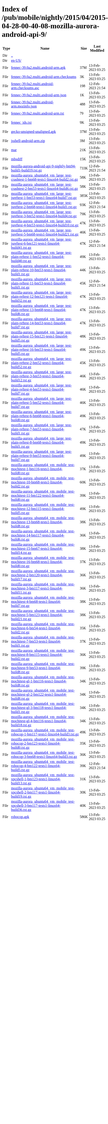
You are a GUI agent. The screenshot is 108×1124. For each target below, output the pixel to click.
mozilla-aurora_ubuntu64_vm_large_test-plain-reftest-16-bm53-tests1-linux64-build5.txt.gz (41, 349)
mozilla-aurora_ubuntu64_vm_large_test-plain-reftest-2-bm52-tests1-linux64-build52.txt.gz (41, 363)
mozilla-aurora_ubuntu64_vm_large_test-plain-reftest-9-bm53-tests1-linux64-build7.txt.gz (41, 456)
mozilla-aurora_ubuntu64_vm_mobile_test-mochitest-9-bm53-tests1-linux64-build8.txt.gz (43, 668)
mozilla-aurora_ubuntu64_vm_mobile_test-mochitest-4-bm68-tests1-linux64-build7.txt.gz (43, 602)
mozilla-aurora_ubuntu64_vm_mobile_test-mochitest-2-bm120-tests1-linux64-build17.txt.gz (43, 575)
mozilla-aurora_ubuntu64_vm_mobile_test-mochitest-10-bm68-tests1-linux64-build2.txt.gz (43, 482)
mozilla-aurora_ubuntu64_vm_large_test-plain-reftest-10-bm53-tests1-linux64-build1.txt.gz (41, 270)
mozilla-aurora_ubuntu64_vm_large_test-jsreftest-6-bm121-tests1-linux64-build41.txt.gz (41, 243)
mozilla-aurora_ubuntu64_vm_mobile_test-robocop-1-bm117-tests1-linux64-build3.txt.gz (45, 732)
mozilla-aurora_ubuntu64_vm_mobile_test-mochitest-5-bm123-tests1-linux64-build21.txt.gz (43, 615)
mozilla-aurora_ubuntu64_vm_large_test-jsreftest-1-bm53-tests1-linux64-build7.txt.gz (44, 196)
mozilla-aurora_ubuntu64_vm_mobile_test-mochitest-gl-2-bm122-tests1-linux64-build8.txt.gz (43, 694)
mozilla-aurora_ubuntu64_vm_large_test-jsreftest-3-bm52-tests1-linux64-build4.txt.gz (44, 214)
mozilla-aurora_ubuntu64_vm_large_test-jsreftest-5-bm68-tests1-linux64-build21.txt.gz (44, 232)
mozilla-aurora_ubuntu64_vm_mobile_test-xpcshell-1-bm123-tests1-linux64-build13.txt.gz (43, 779)
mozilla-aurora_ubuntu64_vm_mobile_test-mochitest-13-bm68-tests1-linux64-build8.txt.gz (43, 522)
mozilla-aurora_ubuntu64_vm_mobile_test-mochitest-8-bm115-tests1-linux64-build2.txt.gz (43, 655)
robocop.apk (20, 817)
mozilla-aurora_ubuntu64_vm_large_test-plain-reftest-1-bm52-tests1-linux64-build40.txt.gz (41, 257)
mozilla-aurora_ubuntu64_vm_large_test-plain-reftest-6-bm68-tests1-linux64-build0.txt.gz (41, 416)
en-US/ (16, 60)
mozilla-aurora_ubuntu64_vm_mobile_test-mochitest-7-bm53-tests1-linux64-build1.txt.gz (43, 641)
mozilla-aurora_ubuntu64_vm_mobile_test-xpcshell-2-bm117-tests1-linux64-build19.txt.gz (43, 792)
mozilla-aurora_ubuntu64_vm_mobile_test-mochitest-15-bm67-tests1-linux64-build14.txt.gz (43, 548)
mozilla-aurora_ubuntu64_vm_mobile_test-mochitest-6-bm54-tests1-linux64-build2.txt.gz (43, 628)
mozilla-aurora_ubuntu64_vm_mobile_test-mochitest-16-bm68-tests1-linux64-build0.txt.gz (43, 562)
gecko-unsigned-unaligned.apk (33, 132)
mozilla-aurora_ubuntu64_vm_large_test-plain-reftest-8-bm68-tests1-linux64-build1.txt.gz (41, 442)
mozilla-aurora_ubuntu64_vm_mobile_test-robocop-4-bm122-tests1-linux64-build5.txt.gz (43, 766)
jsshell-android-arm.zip (28, 141)
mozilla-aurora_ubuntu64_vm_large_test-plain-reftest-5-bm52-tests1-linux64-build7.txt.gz (41, 403)
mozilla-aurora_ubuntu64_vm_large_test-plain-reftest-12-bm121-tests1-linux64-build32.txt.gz (41, 296)
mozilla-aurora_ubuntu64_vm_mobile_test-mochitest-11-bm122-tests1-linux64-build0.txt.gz (43, 495)
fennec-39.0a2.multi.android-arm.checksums (43, 77)
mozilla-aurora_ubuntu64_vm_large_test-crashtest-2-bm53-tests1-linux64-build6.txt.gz (44, 186)
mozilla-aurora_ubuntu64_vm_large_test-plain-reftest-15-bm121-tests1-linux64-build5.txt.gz (41, 336)
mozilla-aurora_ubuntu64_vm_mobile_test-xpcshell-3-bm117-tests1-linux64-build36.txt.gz (43, 805)
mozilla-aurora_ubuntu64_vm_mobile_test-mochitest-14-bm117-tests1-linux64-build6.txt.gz (43, 535)
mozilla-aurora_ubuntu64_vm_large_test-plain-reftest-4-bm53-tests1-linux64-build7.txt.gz (41, 389)
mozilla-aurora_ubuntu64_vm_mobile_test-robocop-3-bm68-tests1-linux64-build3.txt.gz (44, 755)
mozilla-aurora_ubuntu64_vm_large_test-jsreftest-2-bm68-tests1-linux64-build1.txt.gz (44, 205)
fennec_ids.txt (21, 122)
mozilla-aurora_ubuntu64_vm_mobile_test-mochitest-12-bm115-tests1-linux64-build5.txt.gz (43, 509)
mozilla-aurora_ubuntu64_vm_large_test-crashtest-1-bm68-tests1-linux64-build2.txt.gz (44, 177)
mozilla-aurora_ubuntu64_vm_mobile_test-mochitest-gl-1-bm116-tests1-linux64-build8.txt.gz (43, 681)
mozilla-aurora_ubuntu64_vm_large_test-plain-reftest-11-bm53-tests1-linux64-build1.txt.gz (41, 283)
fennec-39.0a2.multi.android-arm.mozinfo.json (32, 104)
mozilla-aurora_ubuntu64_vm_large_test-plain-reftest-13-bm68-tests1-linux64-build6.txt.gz (41, 310)
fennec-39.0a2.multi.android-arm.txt (37, 113)
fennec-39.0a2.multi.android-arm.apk (38, 68)
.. (12, 55)
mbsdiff (16, 159)
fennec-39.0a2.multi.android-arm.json (38, 95)
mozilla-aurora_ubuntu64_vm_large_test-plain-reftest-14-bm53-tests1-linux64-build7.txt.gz (41, 323)
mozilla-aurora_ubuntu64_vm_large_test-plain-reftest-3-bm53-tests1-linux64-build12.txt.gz (41, 376)
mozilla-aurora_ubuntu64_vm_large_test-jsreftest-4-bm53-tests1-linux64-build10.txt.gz (44, 223)
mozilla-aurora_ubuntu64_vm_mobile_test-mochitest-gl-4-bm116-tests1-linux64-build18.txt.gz (43, 721)
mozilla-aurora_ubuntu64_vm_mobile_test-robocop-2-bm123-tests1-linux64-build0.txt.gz (43, 743)
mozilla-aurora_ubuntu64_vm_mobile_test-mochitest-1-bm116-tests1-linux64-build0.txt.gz (43, 469)
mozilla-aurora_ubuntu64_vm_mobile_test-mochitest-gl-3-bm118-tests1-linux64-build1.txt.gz (43, 708)
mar (14, 150)
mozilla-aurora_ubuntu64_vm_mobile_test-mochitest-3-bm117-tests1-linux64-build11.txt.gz (43, 588)
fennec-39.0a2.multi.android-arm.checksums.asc (32, 86)
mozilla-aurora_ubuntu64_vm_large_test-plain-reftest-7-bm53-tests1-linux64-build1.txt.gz (41, 429)
